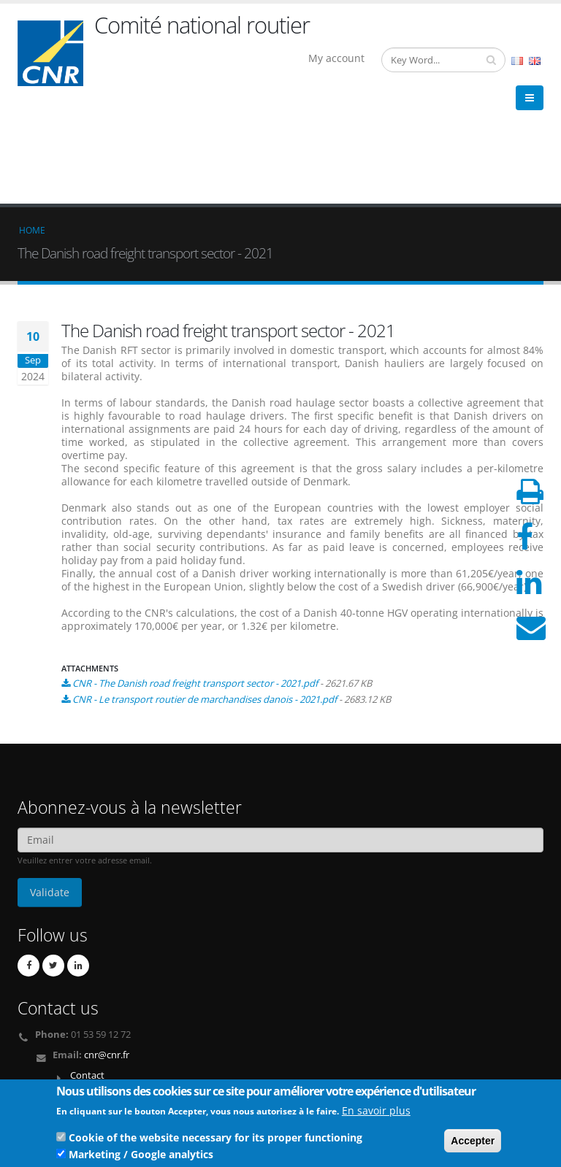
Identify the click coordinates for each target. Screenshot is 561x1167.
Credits (42, 1066)
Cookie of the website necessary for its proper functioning (215, 1140)
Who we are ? (56, 1042)
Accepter (473, 1143)
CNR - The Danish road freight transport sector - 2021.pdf (195, 576)
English (535, 61)
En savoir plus (376, 1113)
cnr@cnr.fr (106, 948)
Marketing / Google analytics (141, 1157)
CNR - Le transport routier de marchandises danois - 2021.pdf (204, 592)
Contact (87, 969)
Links (38, 1054)
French (517, 61)
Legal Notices (56, 1077)
